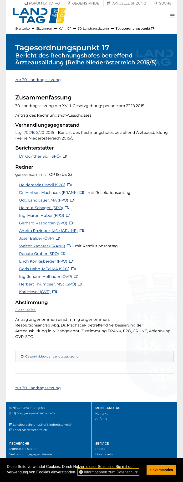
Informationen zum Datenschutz (108, 472)
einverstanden (161, 470)
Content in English (30, 407)
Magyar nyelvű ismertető (36, 413)
